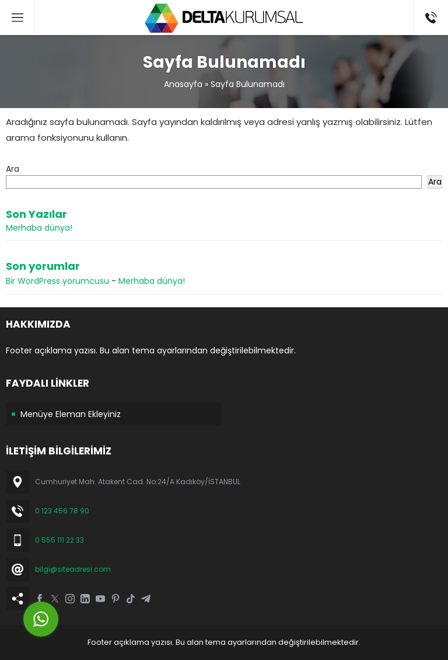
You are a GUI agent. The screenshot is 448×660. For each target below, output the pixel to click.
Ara (12, 169)
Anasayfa (183, 84)
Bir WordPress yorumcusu (57, 281)
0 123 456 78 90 (62, 511)
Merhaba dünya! (39, 228)
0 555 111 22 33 (59, 540)
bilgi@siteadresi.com (73, 569)
